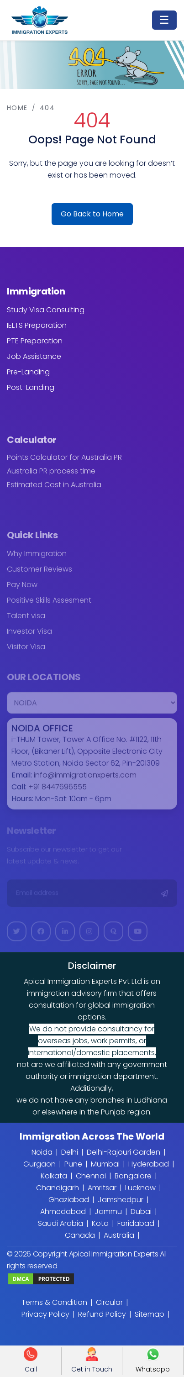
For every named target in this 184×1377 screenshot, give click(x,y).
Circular (109, 1302)
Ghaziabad (68, 1199)
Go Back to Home (92, 214)
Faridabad (135, 1223)
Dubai (141, 1211)
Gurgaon (39, 1164)
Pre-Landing (28, 372)
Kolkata (54, 1176)
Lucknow (140, 1188)
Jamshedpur (120, 1199)
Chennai (91, 1176)
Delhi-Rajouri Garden (123, 1152)
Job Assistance (34, 356)
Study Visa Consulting (45, 310)
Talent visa (26, 620)
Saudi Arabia (60, 1223)
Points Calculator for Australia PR (64, 462)
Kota (100, 1223)
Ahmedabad (63, 1211)
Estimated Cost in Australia (54, 489)
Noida (42, 1152)
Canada (80, 1235)
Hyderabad (148, 1164)
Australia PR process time (51, 476)
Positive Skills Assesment (49, 605)
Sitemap (149, 1314)
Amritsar (102, 1188)
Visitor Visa (26, 651)
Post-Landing (30, 387)
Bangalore (133, 1176)
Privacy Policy (45, 1314)
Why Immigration (37, 558)
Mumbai (105, 1164)
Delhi (69, 1152)
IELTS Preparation (37, 325)
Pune (73, 1164)
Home (17, 107)
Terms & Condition (54, 1302)
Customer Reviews (39, 574)
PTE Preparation (35, 341)
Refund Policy (102, 1314)
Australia (119, 1235)
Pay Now (22, 589)
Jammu (108, 1211)
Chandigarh (57, 1188)
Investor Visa (29, 636)
